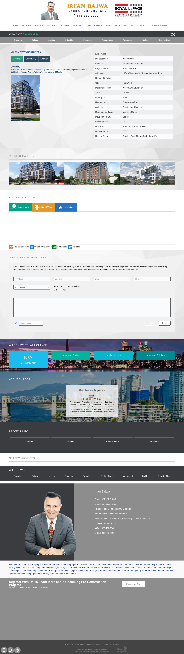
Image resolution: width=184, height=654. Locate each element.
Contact (142, 25)
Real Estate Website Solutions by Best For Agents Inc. (92, 651)
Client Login (107, 644)
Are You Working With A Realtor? (67, 286)
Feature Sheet (107, 40)
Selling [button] (52, 25)
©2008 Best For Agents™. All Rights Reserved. (92, 649)
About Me (129, 25)
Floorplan (87, 40)
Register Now (164, 40)
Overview (18, 40)
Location (51, 40)
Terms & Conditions (94, 644)
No (57, 290)
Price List (69, 40)
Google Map (19, 207)
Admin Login (69, 644)
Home (15, 25)
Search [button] (26, 25)
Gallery (35, 40)
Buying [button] (65, 25)
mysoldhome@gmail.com (106, 504)
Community (31, 59)
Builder (145, 40)
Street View (42, 207)
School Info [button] (113, 25)
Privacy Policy (80, 644)
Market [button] (78, 25)
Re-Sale (39, 25)
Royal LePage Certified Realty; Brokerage (114, 509)
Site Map (116, 644)
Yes (64, 290)
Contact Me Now (133, 584)
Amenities (65, 207)
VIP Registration (158, 25)
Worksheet (128, 40)
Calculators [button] (94, 25)
